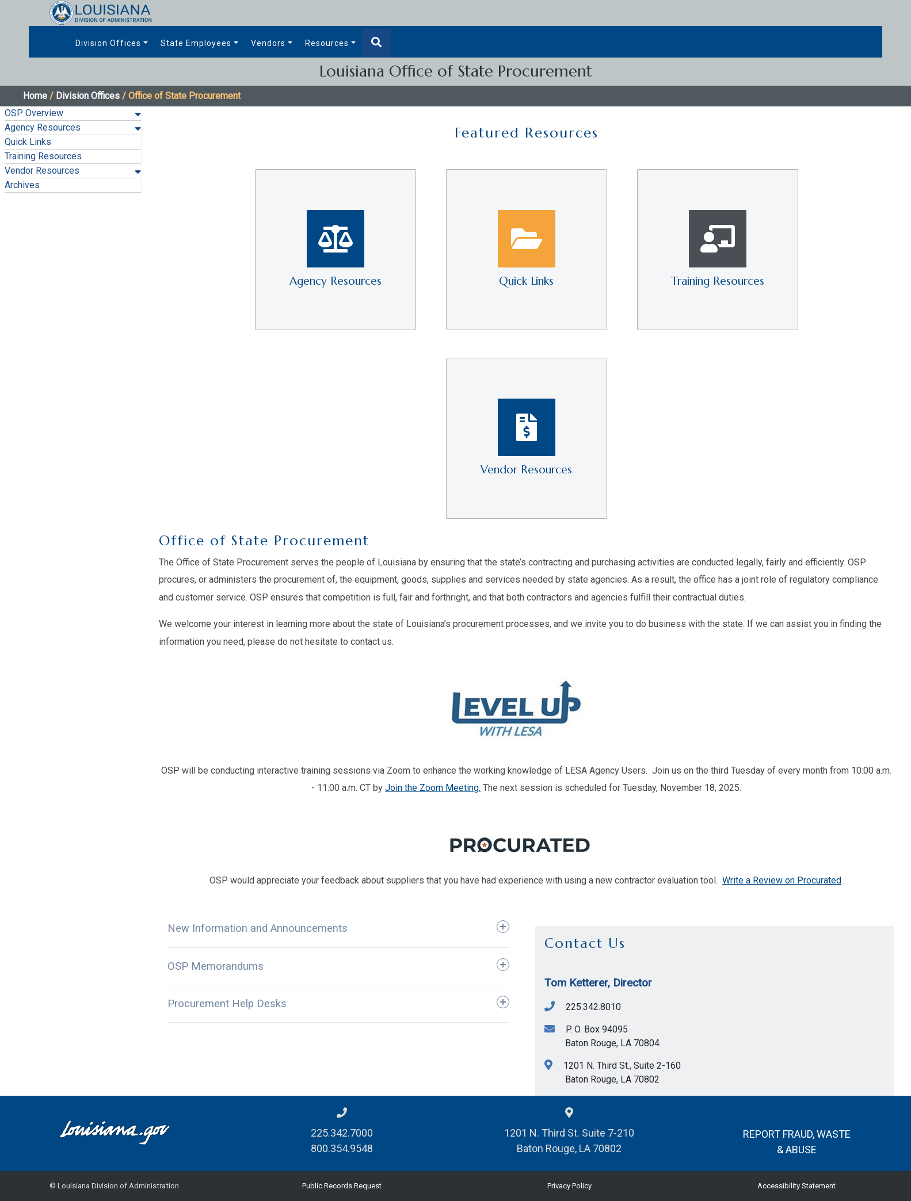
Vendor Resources (42, 170)
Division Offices (108, 43)
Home (35, 95)
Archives (22, 184)
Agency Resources (43, 127)
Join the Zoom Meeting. (433, 787)
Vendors (268, 43)
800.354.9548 (342, 1148)
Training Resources (43, 156)
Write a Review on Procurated (781, 880)
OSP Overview (34, 113)
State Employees (196, 43)
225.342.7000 (342, 1133)
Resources (327, 43)
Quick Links (28, 141)
